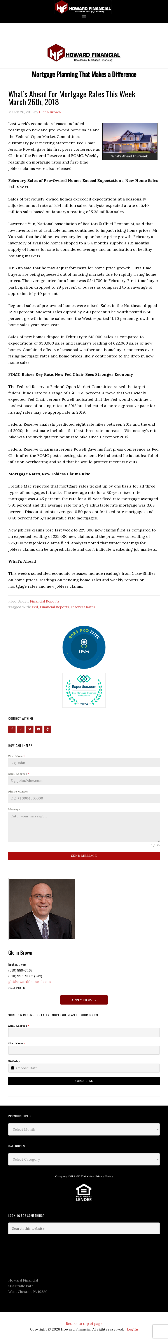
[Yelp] (47, 729)
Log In (132, 1329)
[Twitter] (29, 729)
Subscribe (84, 1081)
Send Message (84, 856)
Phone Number (18, 791)
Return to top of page (84, 1323)
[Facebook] (12, 729)
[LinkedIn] (20, 729)
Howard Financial (84, 7)
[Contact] (38, 729)
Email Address (18, 773)
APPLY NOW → (84, 1000)
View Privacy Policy (101, 1176)
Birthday (14, 1061)
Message (14, 809)
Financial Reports (45, 601)
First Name (16, 756)
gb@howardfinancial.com (29, 981)
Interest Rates (83, 607)
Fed (35, 607)
